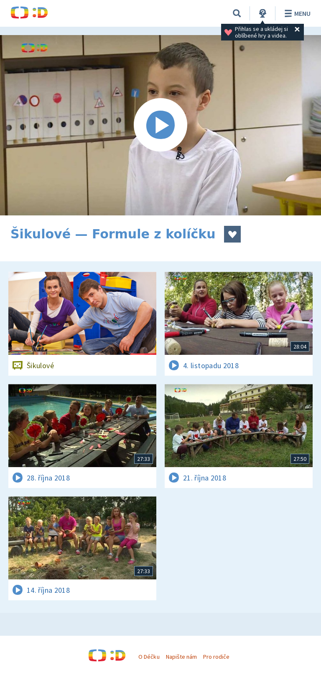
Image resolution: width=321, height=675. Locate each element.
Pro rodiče (216, 656)
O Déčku (148, 656)
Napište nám (181, 656)
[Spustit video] (160, 125)
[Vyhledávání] (237, 13)
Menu (296, 13)
